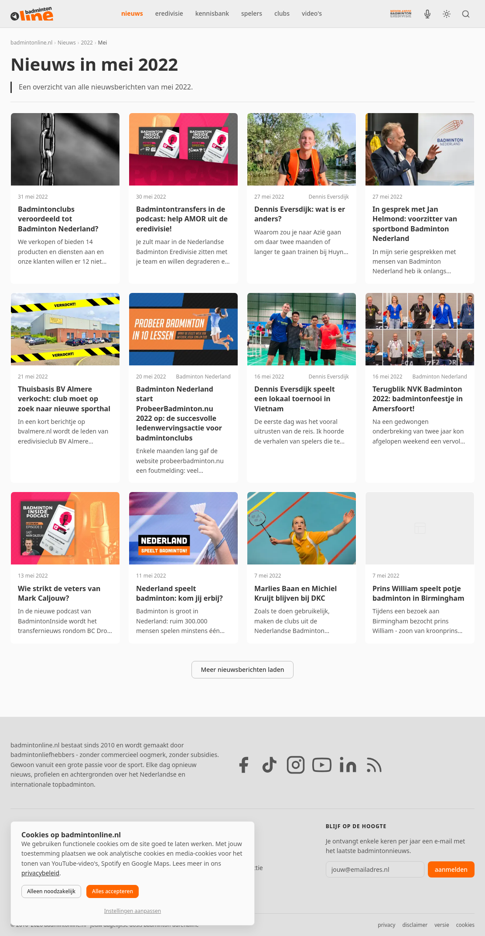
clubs (282, 13)
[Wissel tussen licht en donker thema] (446, 14)
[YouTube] (321, 764)
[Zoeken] (466, 14)
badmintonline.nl (31, 42)
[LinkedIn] (348, 764)
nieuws (132, 13)
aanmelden (451, 869)
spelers (251, 13)
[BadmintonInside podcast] (427, 14)
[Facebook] (243, 764)
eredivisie (169, 13)
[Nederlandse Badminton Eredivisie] (401, 13)
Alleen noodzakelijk (51, 891)
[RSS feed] (374, 764)
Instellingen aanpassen (132, 911)
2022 (86, 42)
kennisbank (212, 13)
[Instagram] (295, 764)
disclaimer (414, 925)
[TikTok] (269, 764)
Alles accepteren (112, 891)
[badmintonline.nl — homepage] (31, 14)
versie (441, 925)
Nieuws (67, 42)
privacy (386, 925)
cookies (465, 925)
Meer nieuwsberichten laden (242, 669)
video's (312, 13)
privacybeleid (40, 873)
